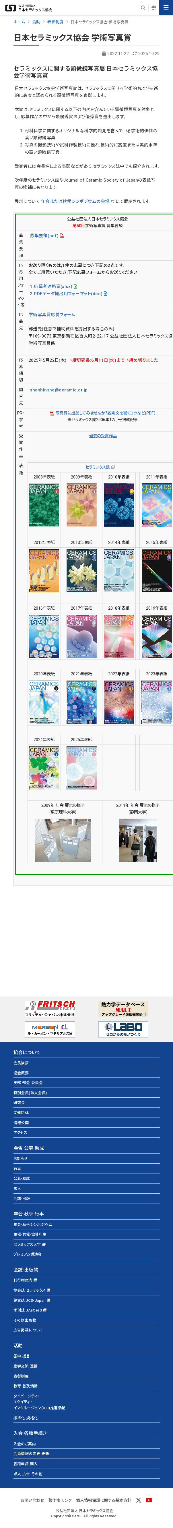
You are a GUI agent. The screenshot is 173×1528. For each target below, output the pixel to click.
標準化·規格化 (25, 1418)
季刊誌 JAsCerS (27, 1310)
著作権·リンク (60, 1500)
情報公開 (21, 1123)
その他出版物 (24, 1320)
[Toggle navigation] (166, 7)
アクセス (20, 1133)
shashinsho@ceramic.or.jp (59, 390)
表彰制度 (21, 1376)
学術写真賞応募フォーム (52, 314)
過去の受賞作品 (103, 436)
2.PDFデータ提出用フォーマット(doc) (66, 293)
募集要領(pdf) (44, 235)
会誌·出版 (21, 1199)
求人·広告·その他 (28, 1474)
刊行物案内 (23, 1280)
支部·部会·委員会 (28, 1083)
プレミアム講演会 (27, 1254)
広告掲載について (28, 1330)
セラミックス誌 (97, 467)
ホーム (19, 22)
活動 (18, 1345)
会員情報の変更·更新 (31, 1454)
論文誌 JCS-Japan (29, 1300)
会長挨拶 (21, 1063)
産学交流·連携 (25, 1366)
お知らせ (20, 1158)
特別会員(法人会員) (30, 1093)
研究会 (19, 1103)
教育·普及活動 (25, 1386)
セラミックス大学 (27, 1244)
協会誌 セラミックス (29, 1290)
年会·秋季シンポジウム (32, 1224)
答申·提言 (21, 1356)
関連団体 (21, 1113)
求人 (17, 1188)
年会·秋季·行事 (28, 1214)
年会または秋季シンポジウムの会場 (75, 201)
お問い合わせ (32, 1500)
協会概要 (21, 1073)
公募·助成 (21, 1178)
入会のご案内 (24, 1444)
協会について (26, 1052)
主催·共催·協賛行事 (30, 1234)
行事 (17, 1169)
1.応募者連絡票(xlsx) (51, 286)
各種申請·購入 (25, 1464)
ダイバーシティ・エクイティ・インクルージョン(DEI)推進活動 (39, 1402)
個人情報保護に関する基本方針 (103, 1500)
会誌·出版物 (25, 1270)
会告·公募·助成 (28, 1148)
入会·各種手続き (30, 1433)
